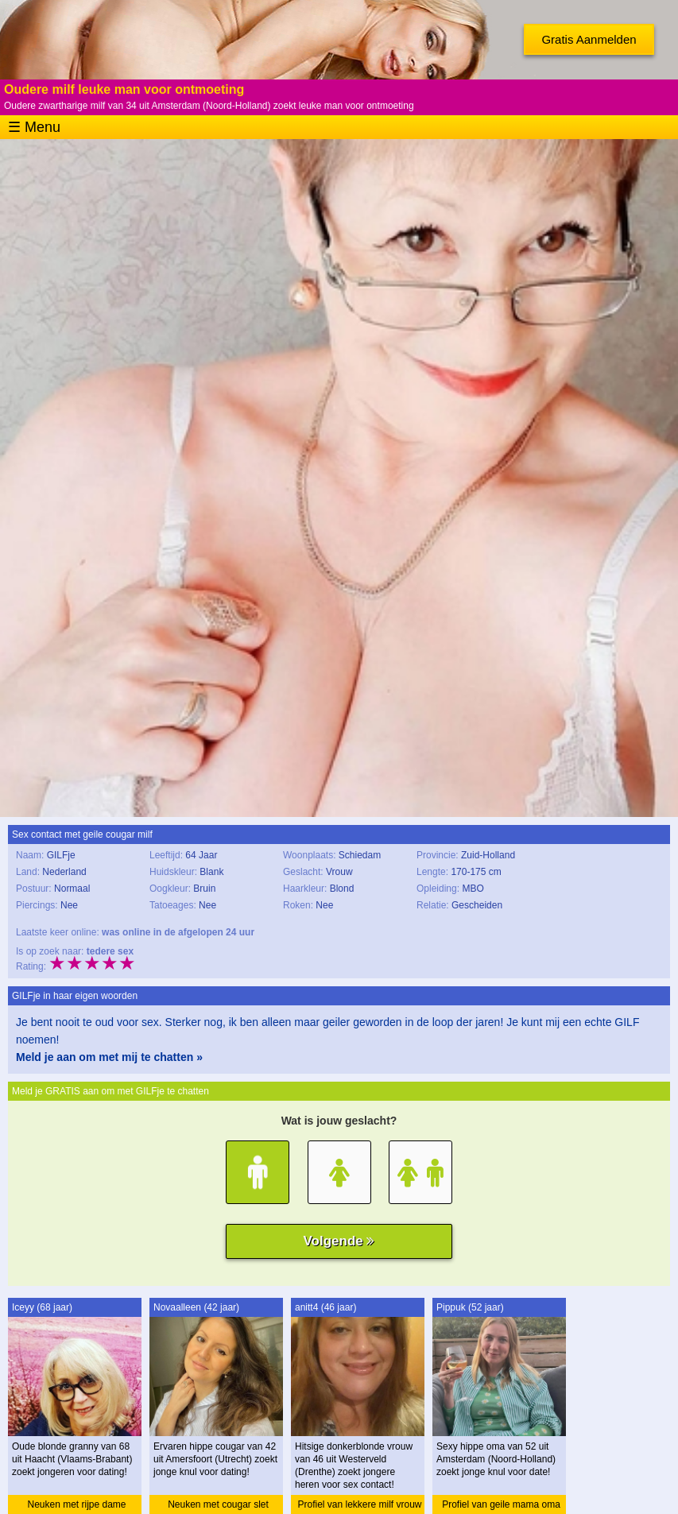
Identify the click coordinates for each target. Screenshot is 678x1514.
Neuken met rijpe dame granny (76, 1506)
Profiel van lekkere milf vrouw (359, 1504)
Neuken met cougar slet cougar (218, 1506)
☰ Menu (34, 127)
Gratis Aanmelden (588, 39)
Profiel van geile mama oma (501, 1504)
